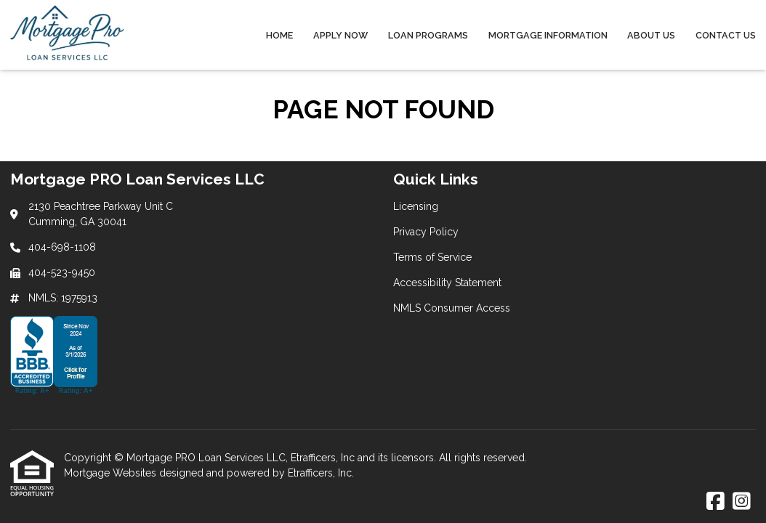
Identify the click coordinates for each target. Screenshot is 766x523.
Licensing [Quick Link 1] (415, 206)
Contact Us (726, 35)
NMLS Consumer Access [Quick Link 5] (451, 308)
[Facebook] (715, 502)
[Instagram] (742, 502)
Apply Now (340, 35)
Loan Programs (428, 35)
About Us (651, 35)
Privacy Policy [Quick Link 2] (426, 232)
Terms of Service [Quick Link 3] (432, 257)
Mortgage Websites (111, 473)
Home (279, 35)
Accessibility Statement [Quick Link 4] (447, 282)
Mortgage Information (548, 35)
